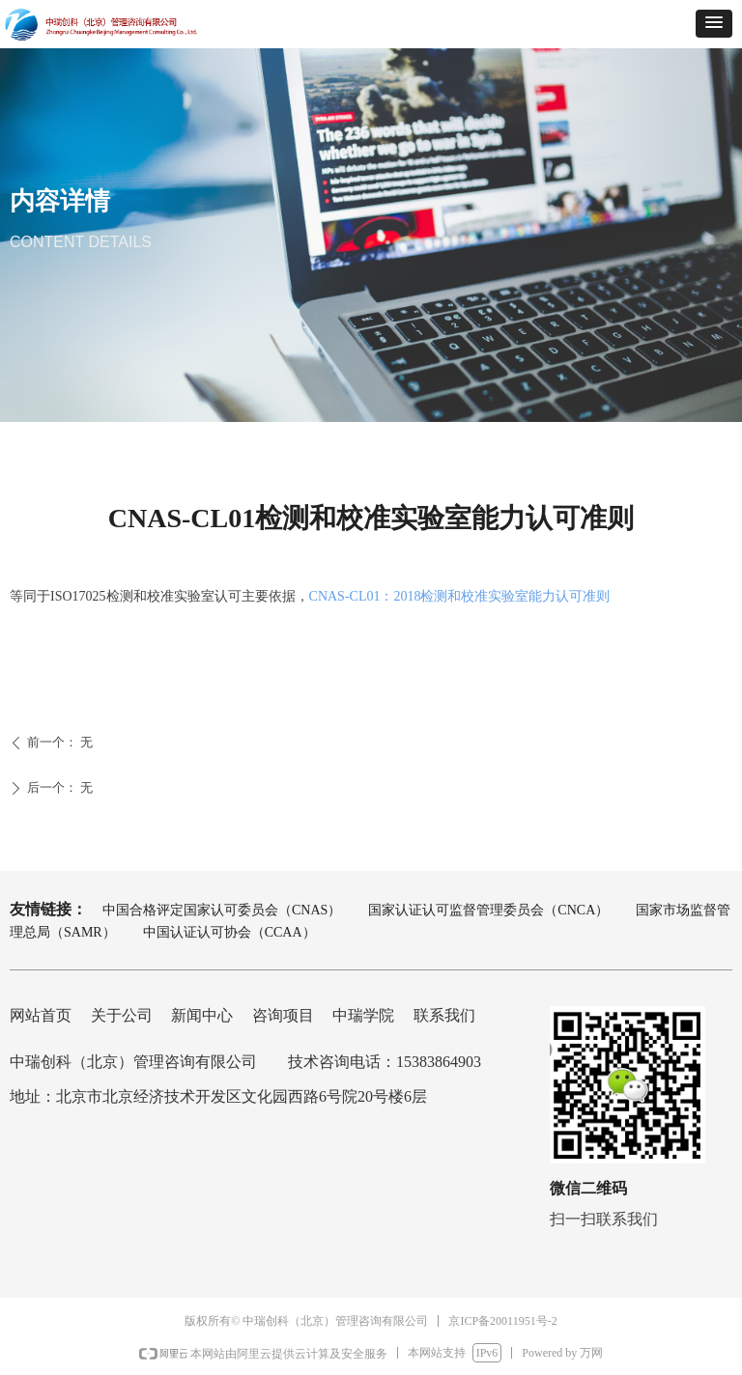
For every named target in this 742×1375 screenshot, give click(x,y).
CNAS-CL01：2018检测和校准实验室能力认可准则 (460, 596)
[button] (714, 24)
